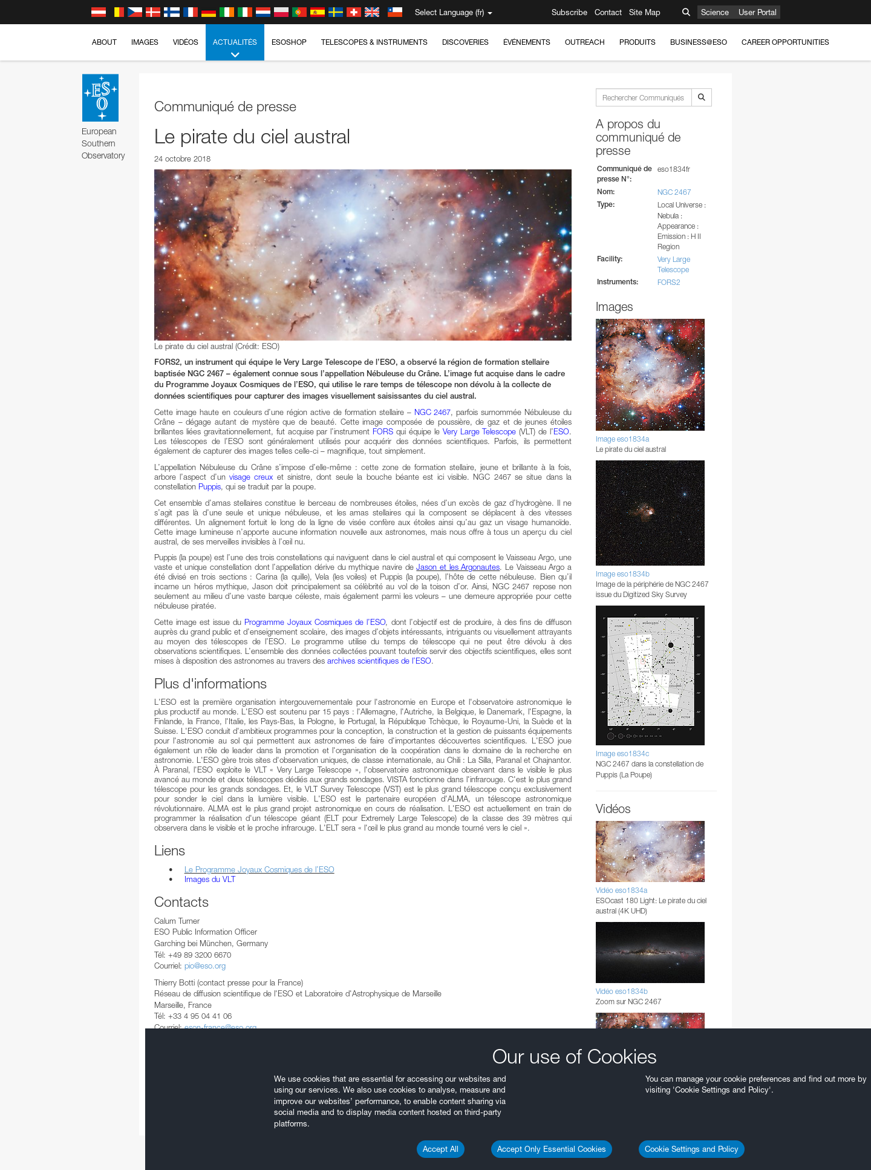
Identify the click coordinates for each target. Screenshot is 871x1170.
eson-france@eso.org (220, 1027)
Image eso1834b (623, 573)
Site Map (645, 12)
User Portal (758, 12)
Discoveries (465, 42)
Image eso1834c (622, 753)
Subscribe (569, 12)
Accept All (440, 1149)
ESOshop (289, 42)
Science (715, 12)
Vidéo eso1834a (621, 890)
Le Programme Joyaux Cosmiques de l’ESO (259, 869)
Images (144, 42)
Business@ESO (698, 42)
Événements (526, 42)
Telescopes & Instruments (374, 42)
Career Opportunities (785, 42)
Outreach (585, 42)
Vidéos (185, 42)
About (104, 42)
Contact (608, 12)
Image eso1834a (622, 438)
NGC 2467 (674, 192)
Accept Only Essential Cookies (551, 1149)
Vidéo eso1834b (622, 991)
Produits (637, 42)
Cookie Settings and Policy (692, 1149)
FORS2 (668, 282)
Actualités (235, 49)
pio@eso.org (205, 965)
